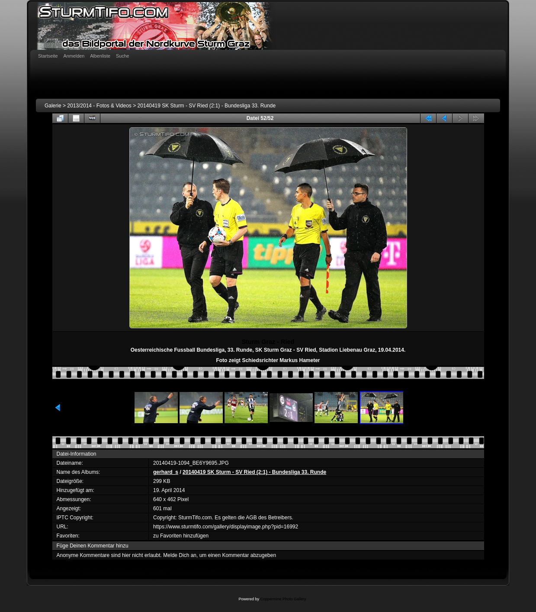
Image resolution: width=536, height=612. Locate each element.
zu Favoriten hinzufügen (181, 536)
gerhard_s (165, 472)
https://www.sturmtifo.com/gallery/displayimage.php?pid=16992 (225, 527)
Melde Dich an (179, 555)
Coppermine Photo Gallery (283, 599)
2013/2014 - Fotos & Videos (99, 106)
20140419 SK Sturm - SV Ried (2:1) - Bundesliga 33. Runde (207, 106)
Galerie (53, 106)
